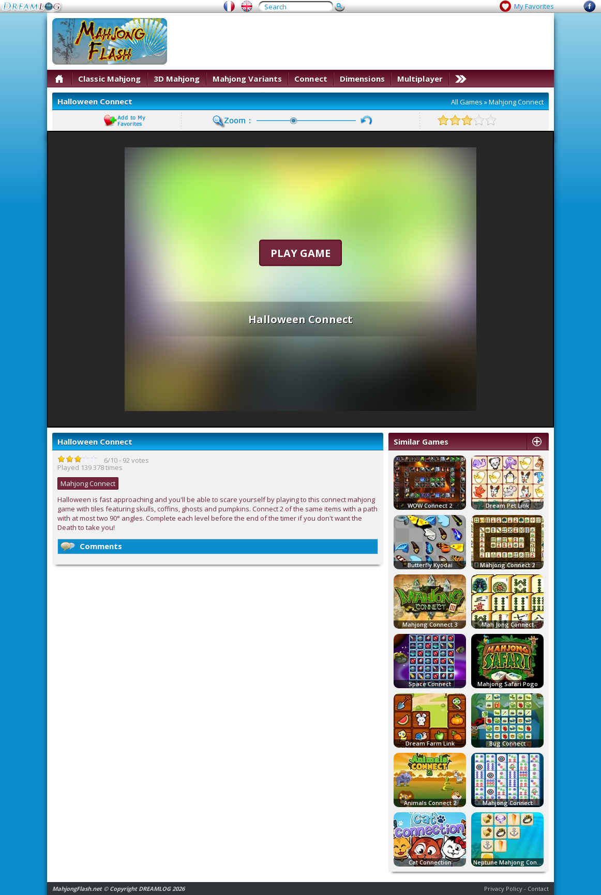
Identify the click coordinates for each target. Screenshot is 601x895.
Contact (538, 888)
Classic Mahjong (109, 78)
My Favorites (534, 6)
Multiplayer (420, 78)
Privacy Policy (503, 888)
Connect (310, 78)
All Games (467, 102)
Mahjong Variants (247, 78)
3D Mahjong (177, 78)
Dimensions (362, 78)
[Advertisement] (360, 41)
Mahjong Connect (516, 102)
